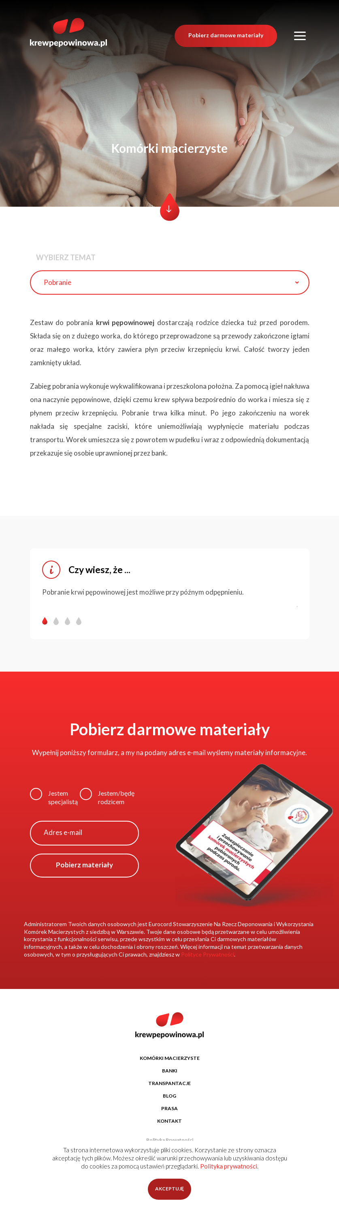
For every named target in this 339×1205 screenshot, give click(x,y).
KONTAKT (169, 1121)
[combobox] (169, 282)
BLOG (169, 1096)
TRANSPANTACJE (169, 1083)
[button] (47, 621)
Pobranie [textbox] (57, 282)
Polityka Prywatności (169, 1140)
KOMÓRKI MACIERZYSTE (170, 1058)
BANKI (169, 1071)
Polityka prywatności (228, 1166)
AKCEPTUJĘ (169, 1189)
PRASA (169, 1108)
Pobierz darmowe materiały (225, 33)
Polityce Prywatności (207, 954)
